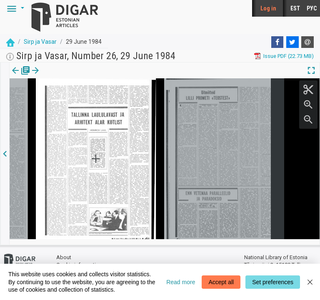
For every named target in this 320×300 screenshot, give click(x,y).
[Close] (310, 281)
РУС (312, 8)
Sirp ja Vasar (40, 41)
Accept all (221, 282)
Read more (180, 282)
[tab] (15, 76)
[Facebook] (277, 42)
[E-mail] (307, 42)
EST (295, 8)
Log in (268, 8)
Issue (15, 76)
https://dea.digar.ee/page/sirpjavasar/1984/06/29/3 (71, 99)
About (63, 252)
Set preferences (272, 282)
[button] (14, 8)
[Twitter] (292, 42)
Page (43, 76)
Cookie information (79, 259)
